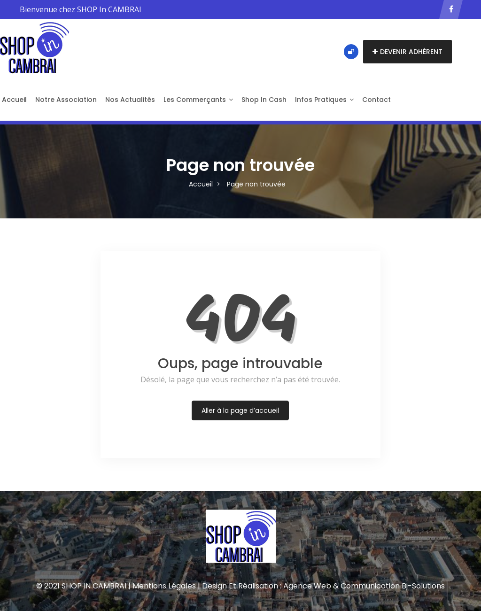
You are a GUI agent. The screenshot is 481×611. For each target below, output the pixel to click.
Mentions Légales (164, 585)
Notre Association (66, 99)
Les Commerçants (198, 99)
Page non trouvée (256, 184)
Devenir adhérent (407, 51)
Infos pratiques (324, 99)
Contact (376, 99)
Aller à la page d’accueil (240, 410)
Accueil (201, 184)
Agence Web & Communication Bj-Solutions (364, 585)
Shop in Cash (264, 99)
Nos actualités (130, 99)
